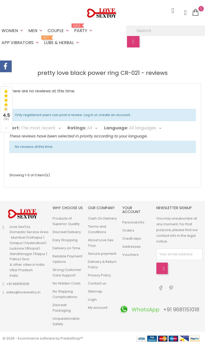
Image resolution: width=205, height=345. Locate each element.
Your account (131, 209)
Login (92, 299)
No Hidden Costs (67, 283)
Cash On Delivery (102, 218)
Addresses (131, 246)
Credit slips (131, 238)
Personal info (133, 222)
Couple (59, 31)
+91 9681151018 (17, 283)
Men (35, 31)
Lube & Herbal (62, 41)
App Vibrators (21, 43)
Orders (128, 230)
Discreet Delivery (67, 231)
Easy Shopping (65, 240)
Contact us (97, 283)
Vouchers (130, 254)
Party (83, 29)
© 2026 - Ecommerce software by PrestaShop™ (43, 338)
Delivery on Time (66, 248)
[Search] (165, 31)
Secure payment (102, 253)
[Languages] (146, 128)
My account (97, 307)
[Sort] (42, 128)
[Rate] (93, 128)
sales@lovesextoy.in (23, 292)
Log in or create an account (107, 114)
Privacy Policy (99, 275)
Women (13, 31)
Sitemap (95, 291)
